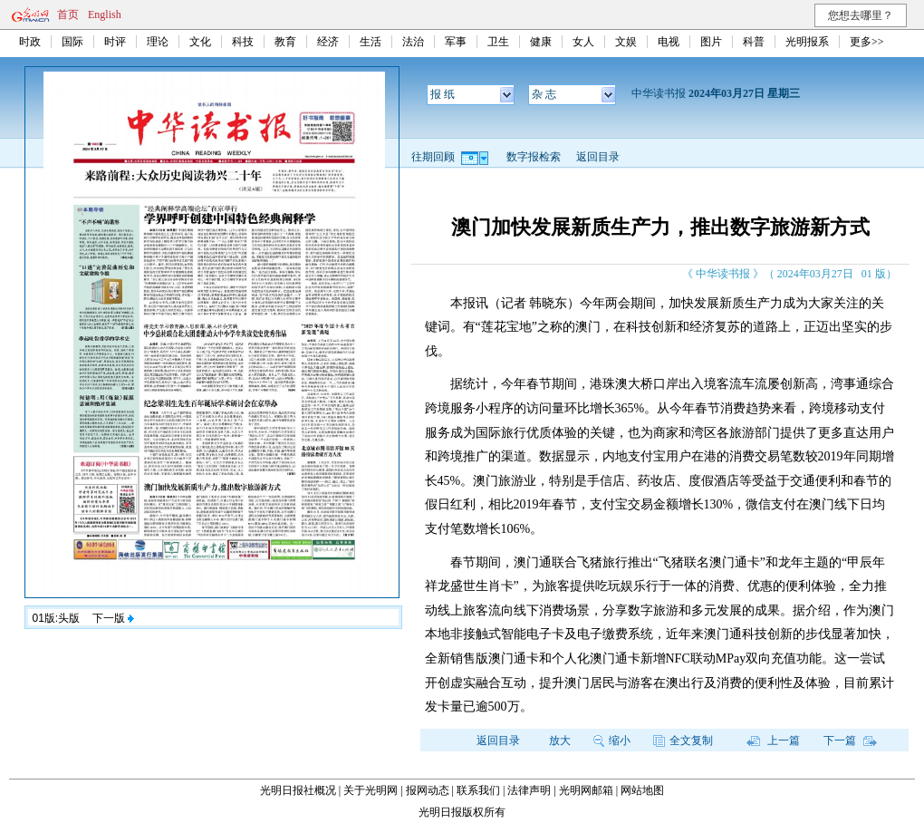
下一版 (113, 618)
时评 (115, 41)
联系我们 (478, 790)
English (104, 14)
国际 (72, 41)
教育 (285, 41)
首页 (68, 14)
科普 (754, 41)
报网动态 (427, 790)
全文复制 (683, 740)
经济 (328, 41)
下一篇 (850, 740)
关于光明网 (370, 790)
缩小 (611, 740)
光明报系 (807, 41)
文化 (200, 41)
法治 (413, 41)
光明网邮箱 (586, 790)
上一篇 (773, 740)
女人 (583, 41)
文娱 (626, 41)
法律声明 (529, 790)
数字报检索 (533, 156)
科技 (243, 41)
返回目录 (598, 156)
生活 (370, 41)
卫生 (498, 41)
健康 (541, 41)
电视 (668, 41)
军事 (456, 41)
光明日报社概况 (298, 790)
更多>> (867, 41)
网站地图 (642, 790)
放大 (560, 740)
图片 (711, 41)
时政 (30, 41)
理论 (157, 41)
